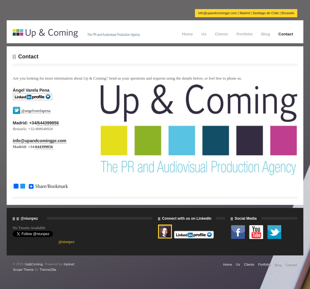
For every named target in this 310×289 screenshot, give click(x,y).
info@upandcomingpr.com (39, 140)
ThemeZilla (48, 269)
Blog (265, 34)
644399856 (48, 122)
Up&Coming (34, 264)
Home (187, 34)
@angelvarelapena (35, 110)
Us (203, 34)
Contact (286, 34)
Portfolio (244, 34)
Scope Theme (23, 269)
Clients (221, 34)
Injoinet (69, 264)
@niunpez (66, 241)
